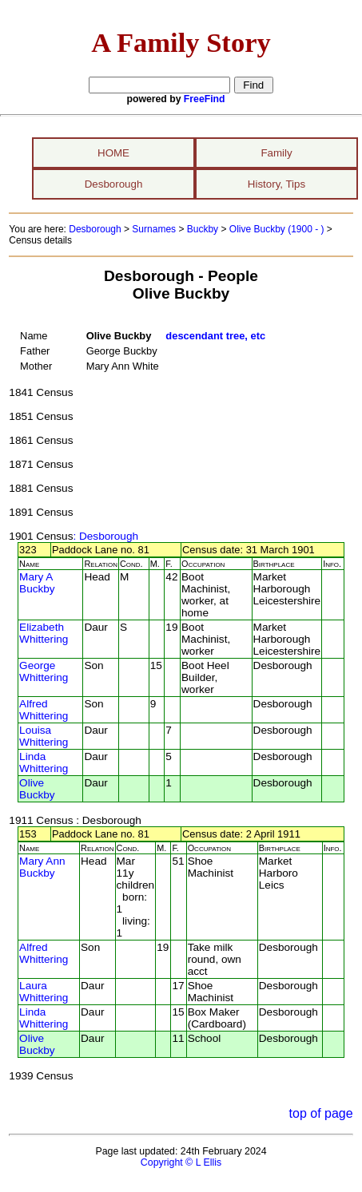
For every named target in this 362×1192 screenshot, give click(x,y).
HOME (113, 153)
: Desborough (105, 536)
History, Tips (276, 184)
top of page (321, 1113)
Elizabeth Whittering (43, 633)
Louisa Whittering (43, 736)
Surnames (154, 229)
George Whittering (43, 671)
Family (276, 153)
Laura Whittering (43, 992)
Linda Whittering (43, 762)
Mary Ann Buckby (42, 867)
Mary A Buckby (37, 583)
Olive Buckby (37, 789)
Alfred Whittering (43, 710)
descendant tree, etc (215, 336)
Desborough (114, 184)
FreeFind (204, 99)
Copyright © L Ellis (181, 1162)
